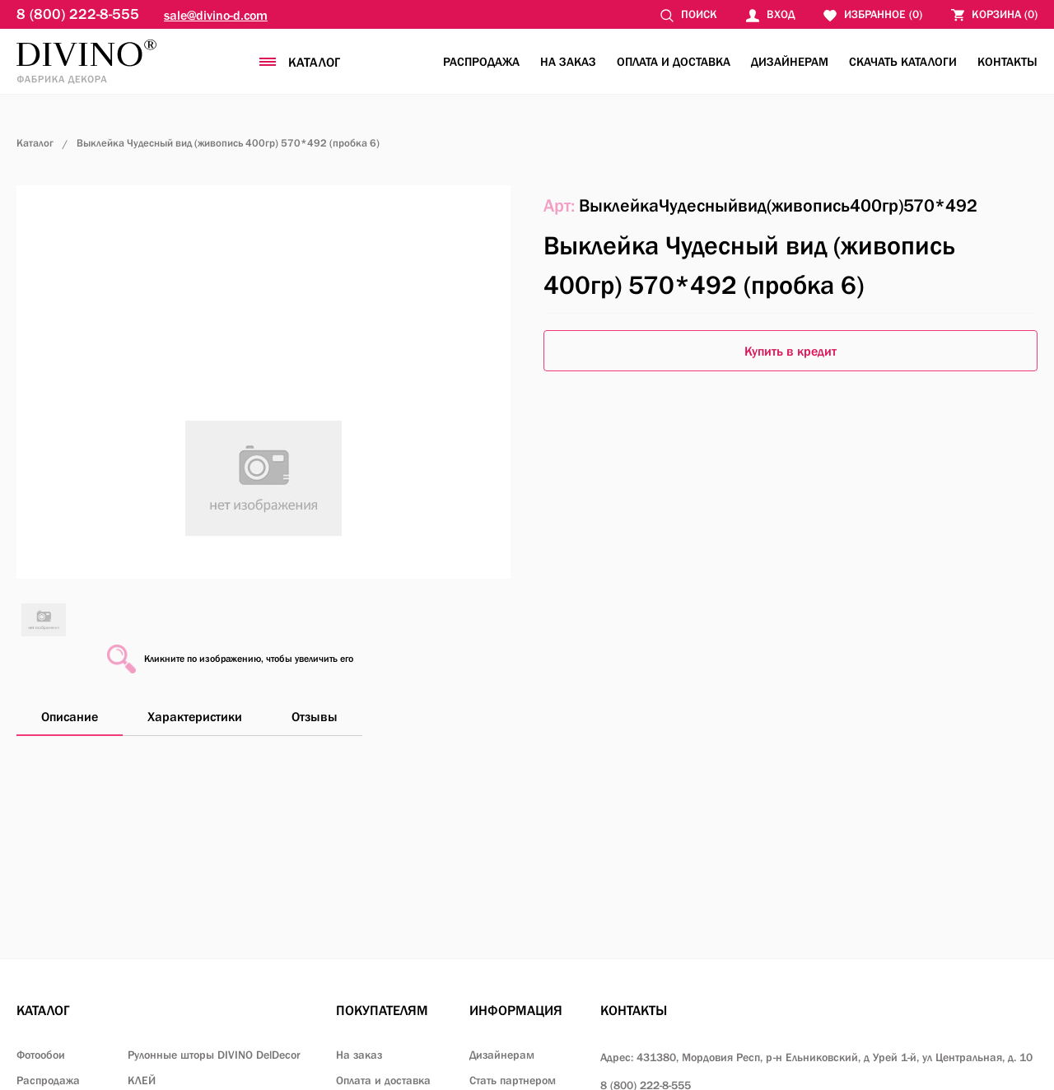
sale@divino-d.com (216, 14)
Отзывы (314, 716)
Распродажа (481, 61)
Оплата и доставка (673, 61)
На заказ (568, 61)
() (994, 14)
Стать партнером (512, 1080)
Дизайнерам (789, 61)
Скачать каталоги (903, 61)
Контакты (1007, 61)
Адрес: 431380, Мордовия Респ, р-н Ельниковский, (816, 1057)
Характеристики (194, 716)
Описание (69, 716)
